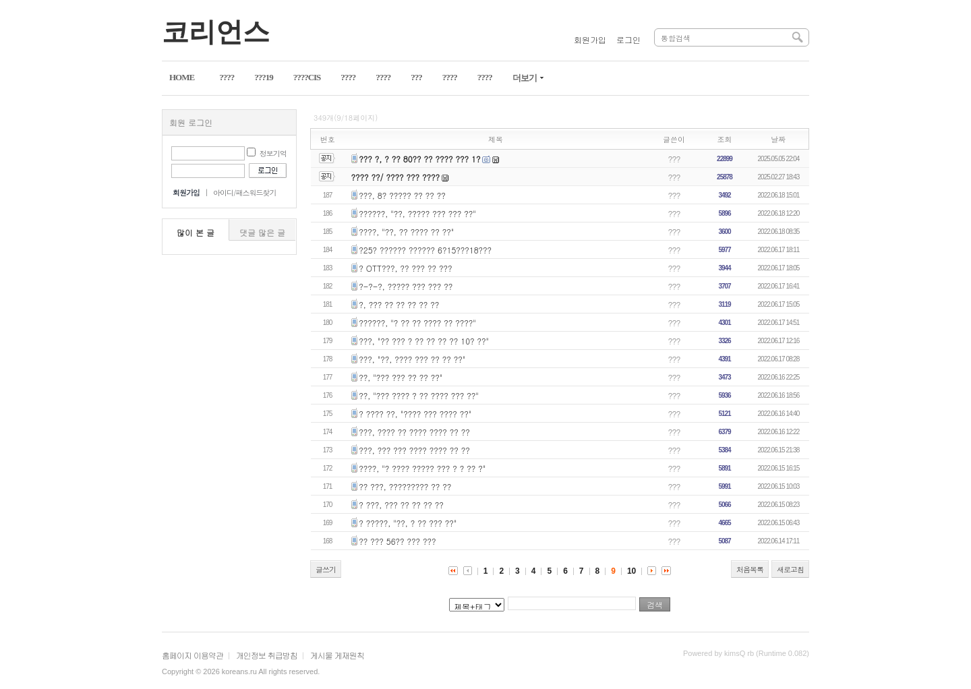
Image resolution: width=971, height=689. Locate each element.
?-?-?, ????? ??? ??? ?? (405, 286)
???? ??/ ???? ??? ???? (395, 177)
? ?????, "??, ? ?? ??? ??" (408, 523)
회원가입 (590, 39)
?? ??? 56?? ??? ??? (397, 541)
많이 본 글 (195, 232)
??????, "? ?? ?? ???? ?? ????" (417, 322)
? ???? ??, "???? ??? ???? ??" (415, 413)
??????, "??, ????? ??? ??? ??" (417, 213)
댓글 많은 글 (262, 232)
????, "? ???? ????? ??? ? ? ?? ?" (422, 468)
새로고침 (790, 569)
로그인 (628, 39)
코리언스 (216, 32)
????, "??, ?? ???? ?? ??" (406, 231)
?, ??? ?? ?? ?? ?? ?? (399, 304)
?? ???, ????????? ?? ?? (405, 486)
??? (674, 158)
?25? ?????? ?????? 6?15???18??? (425, 250)
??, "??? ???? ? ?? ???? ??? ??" (419, 395)
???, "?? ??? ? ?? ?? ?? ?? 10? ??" (424, 341)
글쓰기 (326, 569)
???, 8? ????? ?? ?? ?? (402, 195)
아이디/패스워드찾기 (244, 192)
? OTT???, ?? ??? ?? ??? (405, 268)
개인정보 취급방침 (266, 655)
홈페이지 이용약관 (192, 655)
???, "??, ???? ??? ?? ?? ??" (412, 359)
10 (631, 571)
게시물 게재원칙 (337, 655)
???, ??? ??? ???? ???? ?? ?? (414, 450)
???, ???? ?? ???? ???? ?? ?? (414, 432)
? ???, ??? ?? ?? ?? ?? (401, 504)
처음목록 (749, 569)
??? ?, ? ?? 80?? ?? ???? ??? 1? (419, 158)
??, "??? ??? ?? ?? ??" (400, 377)
